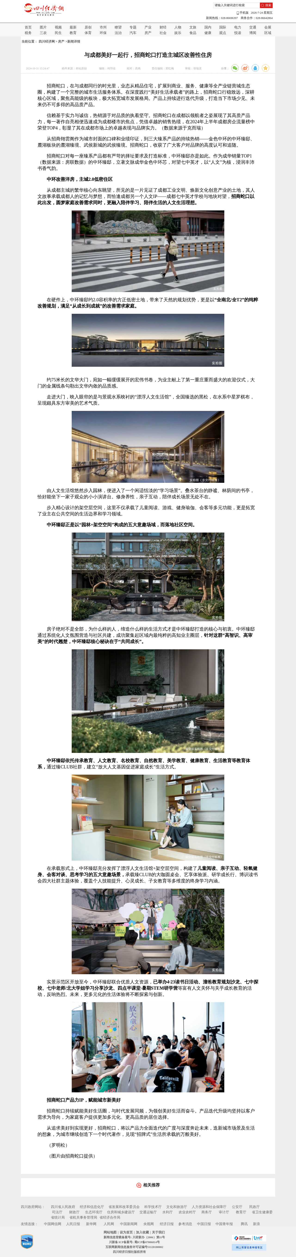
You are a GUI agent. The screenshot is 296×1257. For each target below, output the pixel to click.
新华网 (91, 1224)
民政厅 (254, 1207)
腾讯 (244, 1224)
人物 (177, 27)
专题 (133, 27)
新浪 (256, 1224)
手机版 (242, 13)
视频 (58, 27)
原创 (88, 27)
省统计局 (58, 1217)
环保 (103, 33)
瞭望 (118, 27)
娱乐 (177, 33)
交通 (252, 27)
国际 (222, 27)
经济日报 (167, 1224)
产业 (148, 27)
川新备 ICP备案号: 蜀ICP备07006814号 (134, 1242)
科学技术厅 (153, 1207)
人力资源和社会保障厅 (209, 1207)
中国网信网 (52, 1224)
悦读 (237, 33)
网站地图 (110, 1232)
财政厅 (74, 1212)
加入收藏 (142, 1232)
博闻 (252, 33)
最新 (73, 27)
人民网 (109, 1224)
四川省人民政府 (63, 1207)
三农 (43, 33)
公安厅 (237, 1207)
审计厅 (224, 1212)
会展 (267, 27)
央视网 (148, 1224)
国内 (207, 27)
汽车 (133, 33)
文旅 (192, 27)
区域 (267, 33)
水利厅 (167, 1212)
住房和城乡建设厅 (121, 1212)
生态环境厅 (93, 1212)
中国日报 (204, 1224)
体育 (88, 33)
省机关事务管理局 (83, 1217)
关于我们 (158, 1232)
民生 (58, 33)
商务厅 (206, 1212)
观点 (222, 33)
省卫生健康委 (262, 1212)
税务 (28, 33)
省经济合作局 (109, 1217)
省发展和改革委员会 (124, 1207)
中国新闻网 (128, 1224)
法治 (118, 33)
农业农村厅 (187, 1212)
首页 (28, 27)
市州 (103, 27)
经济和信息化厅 (92, 1207)
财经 (163, 27)
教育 (73, 33)
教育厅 (241, 1212)
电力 (237, 27)
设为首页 (126, 1232)
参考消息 (185, 1224)
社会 (163, 33)
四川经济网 (47, 41)
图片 (43, 27)
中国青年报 (224, 1224)
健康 (207, 33)
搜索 (268, 5)
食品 (192, 33)
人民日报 (73, 1224)
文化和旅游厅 (176, 1207)
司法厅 (57, 1212)
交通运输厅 (148, 1212)
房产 (148, 33)
